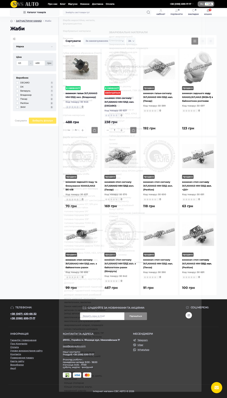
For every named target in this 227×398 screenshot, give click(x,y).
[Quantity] (75, 130)
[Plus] (82, 130)
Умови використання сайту (26, 350)
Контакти (15, 354)
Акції (13, 368)
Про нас (52, 4)
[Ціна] (22, 63)
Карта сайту (17, 361)
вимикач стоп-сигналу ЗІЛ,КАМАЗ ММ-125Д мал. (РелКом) (197, 263)
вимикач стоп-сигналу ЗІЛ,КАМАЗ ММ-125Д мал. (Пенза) (158, 263)
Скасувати (21, 120)
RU (202, 4)
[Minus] (69, 130)
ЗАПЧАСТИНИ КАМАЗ (29, 21)
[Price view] (210, 41)
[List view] (202, 41)
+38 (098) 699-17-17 (22, 318)
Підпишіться (135, 316)
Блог (63, 4)
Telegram (142, 340)
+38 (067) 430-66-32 (23, 313)
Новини (84, 4)
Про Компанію (18, 343)
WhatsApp (143, 349)
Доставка (97, 4)
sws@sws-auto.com (74, 346)
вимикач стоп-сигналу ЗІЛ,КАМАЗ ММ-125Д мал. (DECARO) (119, 102)
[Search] (148, 12)
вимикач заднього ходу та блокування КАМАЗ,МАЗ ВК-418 (81, 186)
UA (209, 4)
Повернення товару (22, 357)
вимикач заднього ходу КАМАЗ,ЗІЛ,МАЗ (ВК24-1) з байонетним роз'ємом (197, 97)
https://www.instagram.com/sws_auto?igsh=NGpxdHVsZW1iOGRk (189, 315)
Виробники (17, 364)
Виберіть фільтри (42, 120)
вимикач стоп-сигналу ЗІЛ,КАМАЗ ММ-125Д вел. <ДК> (197, 186)
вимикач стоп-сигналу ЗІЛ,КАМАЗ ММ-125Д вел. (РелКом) (158, 186)
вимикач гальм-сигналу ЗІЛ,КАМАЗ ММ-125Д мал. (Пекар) (158, 97)
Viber (140, 345)
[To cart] (95, 130)
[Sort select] (104, 41)
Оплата (110, 4)
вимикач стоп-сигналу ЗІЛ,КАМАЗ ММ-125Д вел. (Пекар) (119, 186)
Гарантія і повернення (23, 340)
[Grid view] (194, 41)
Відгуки (72, 4)
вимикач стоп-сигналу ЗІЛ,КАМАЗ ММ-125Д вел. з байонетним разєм (81, 263)
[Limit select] (130, 41)
